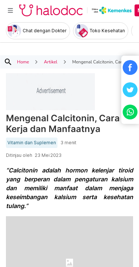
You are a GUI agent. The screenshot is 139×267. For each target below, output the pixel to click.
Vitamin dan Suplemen (31, 142)
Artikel (50, 62)
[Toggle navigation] (10, 10)
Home (23, 62)
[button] (130, 67)
